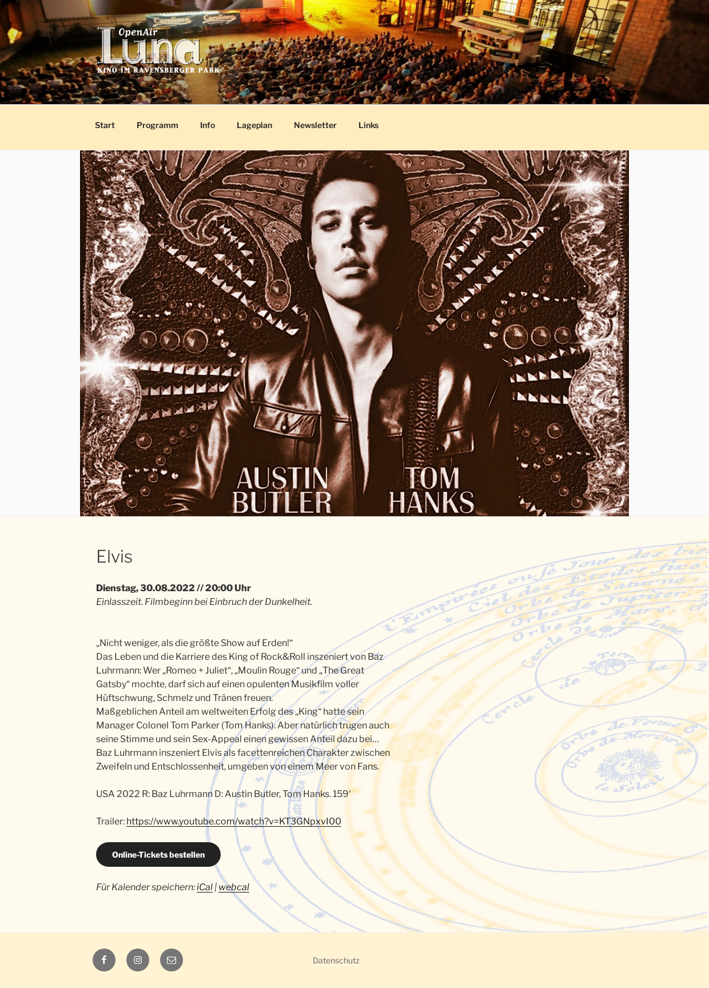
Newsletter (315, 125)
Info (207, 125)
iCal (205, 887)
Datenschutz (336, 960)
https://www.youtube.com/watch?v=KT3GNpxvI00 (233, 821)
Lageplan (254, 125)
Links (369, 125)
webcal (233, 887)
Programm (157, 125)
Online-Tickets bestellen (158, 854)
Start (105, 125)
